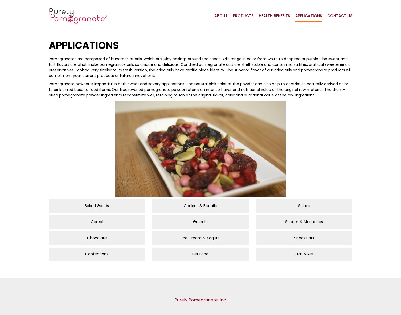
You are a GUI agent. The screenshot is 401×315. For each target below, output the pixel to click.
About (221, 15)
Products (243, 15)
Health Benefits (274, 15)
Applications (308, 15)
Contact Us (339, 15)
